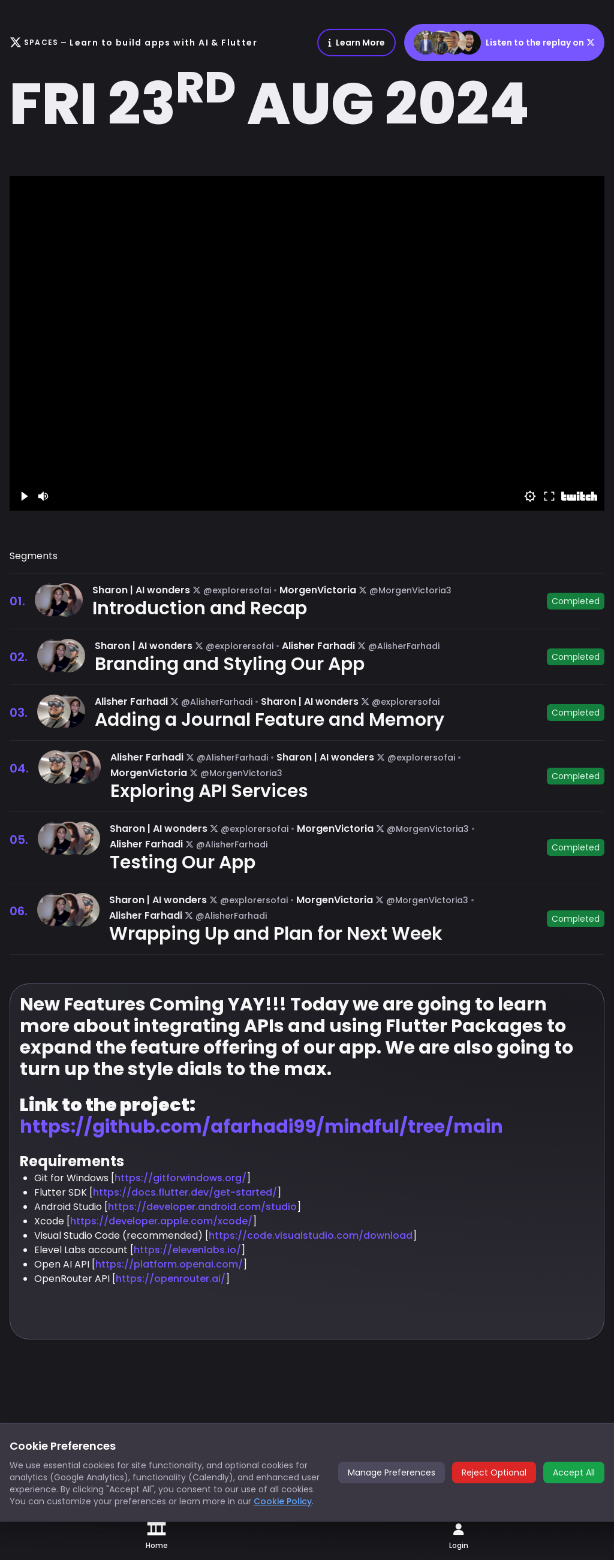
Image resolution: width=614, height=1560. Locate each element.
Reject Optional (494, 1472)
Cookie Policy (283, 1501)
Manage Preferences (391, 1472)
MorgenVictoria (317, 590)
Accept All (574, 1472)
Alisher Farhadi (318, 646)
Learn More (356, 43)
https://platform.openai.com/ (169, 1264)
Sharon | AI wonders (141, 590)
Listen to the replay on (504, 43)
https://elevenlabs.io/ (187, 1250)
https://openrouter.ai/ (170, 1279)
